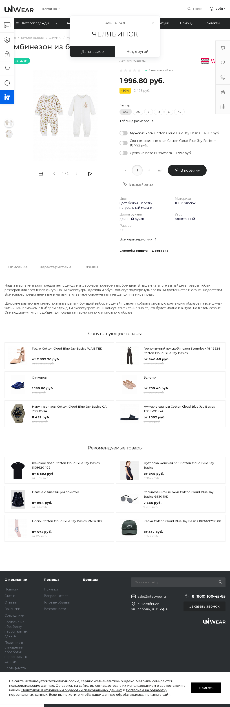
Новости (11, 589)
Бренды (90, 579)
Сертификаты (15, 668)
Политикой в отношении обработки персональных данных (71, 690)
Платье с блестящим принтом (55, 492)
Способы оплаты (133, 250)
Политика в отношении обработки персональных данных (15, 652)
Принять (206, 688)
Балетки (150, 377)
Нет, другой (137, 51)
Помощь (52, 579)
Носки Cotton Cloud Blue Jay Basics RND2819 (67, 521)
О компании (15, 579)
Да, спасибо (92, 51)
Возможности (55, 609)
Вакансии (12, 609)
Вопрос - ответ (56, 596)
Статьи (9, 596)
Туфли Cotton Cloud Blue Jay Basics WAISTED (67, 348)
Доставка (160, 250)
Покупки (51, 589)
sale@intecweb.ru (152, 597)
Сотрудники (14, 615)
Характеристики (55, 267)
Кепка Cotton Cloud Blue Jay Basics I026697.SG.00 (182, 521)
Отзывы (91, 267)
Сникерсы (39, 377)
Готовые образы (57, 602)
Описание (18, 267)
